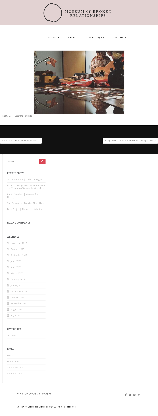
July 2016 (15, 315)
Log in (10, 355)
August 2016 (17, 309)
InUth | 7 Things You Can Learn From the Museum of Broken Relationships (26, 187)
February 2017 (18, 279)
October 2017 (17, 249)
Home (35, 37)
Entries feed (13, 361)
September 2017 (19, 255)
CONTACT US (32, 394)
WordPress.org (14, 373)
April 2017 (16, 267)
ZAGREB (47, 394)
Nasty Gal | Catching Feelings (17, 115)
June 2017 (16, 261)
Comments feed (15, 367)
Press (71, 37)
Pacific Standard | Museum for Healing (22, 195)
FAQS (20, 394)
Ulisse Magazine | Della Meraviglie (24, 179)
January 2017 (17, 285)
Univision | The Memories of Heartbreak (21, 140)
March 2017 (17, 273)
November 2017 (19, 243)
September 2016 (19, 303)
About (53, 37)
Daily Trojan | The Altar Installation (24, 209)
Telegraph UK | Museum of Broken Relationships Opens (130, 140)
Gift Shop (120, 37)
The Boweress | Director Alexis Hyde (25, 203)
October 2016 (17, 297)
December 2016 (19, 291)
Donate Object (94, 37)
